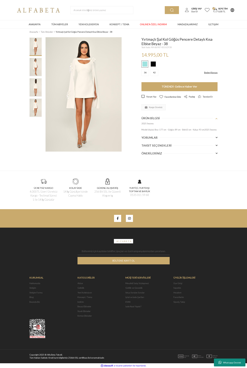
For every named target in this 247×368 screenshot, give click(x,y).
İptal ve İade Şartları (134, 297)
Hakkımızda (34, 283)
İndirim (81, 302)
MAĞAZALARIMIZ (188, 24)
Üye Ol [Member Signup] (194, 11)
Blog (31, 297)
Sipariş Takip (179, 302)
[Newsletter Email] (124, 251)
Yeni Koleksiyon (85, 292)
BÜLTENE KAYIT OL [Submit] (123, 260)
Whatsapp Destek (229, 362)
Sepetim (177, 288)
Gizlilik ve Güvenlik (134, 288)
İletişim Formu (36, 292)
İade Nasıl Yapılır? (133, 306)
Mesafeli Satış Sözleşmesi (137, 283)
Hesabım (177, 292)
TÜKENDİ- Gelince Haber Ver (179, 86)
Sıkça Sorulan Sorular (135, 292)
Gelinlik (81, 288)
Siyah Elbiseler (84, 311)
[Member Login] (187, 10)
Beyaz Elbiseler (84, 306)
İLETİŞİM (213, 24)
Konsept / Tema (85, 297)
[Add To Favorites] (170, 97)
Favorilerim (178, 297)
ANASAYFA (34, 24)
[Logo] (37, 10)
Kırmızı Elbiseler (85, 316)
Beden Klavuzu (211, 72)
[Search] (101, 10)
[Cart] (220, 10)
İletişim (32, 288)
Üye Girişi (177, 283)
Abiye (80, 283)
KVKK (128, 302)
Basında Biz (34, 302)
